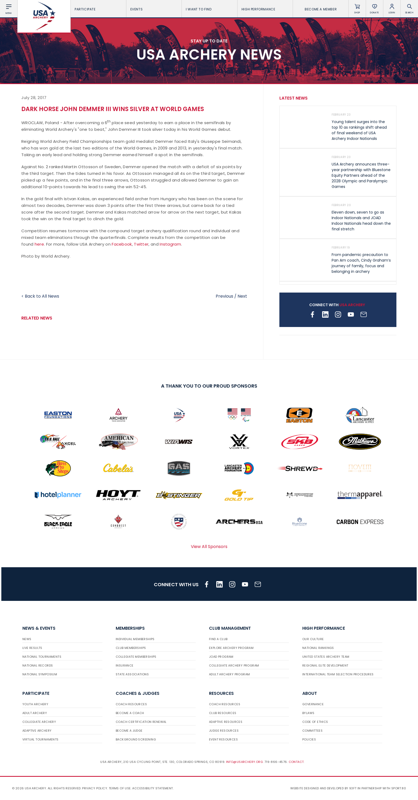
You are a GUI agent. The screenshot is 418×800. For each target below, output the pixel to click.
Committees (312, 730)
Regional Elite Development (325, 665)
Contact (296, 762)
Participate (98, 9)
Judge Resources (224, 730)
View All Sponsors (209, 546)
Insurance (125, 665)
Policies (309, 739)
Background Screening (136, 739)
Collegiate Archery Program (234, 665)
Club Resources (222, 713)
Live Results (32, 648)
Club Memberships (131, 648)
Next (242, 296)
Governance (313, 704)
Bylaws (308, 713)
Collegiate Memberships (136, 657)
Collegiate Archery (39, 722)
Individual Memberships (135, 639)
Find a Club (218, 639)
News (26, 639)
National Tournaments (41, 657)
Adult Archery (34, 713)
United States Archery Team (325, 657)
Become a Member (321, 9)
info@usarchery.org (244, 762)
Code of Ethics (315, 722)
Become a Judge (129, 730)
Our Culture (313, 639)
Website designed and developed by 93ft (323, 788)
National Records (37, 665)
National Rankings (318, 648)
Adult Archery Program (229, 674)
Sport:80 (398, 788)
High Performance (265, 9)
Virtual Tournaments (40, 739)
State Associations (132, 674)
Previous (224, 296)
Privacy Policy (94, 788)
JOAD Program (221, 657)
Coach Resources (131, 704)
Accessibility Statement (152, 788)
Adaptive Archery (36, 730)
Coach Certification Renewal (141, 722)
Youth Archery (35, 704)
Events (154, 9)
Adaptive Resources (225, 722)
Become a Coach (130, 713)
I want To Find (209, 9)
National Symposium (39, 674)
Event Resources (223, 739)
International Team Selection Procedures (338, 674)
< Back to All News (40, 296)
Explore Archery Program (231, 648)
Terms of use (120, 788)
